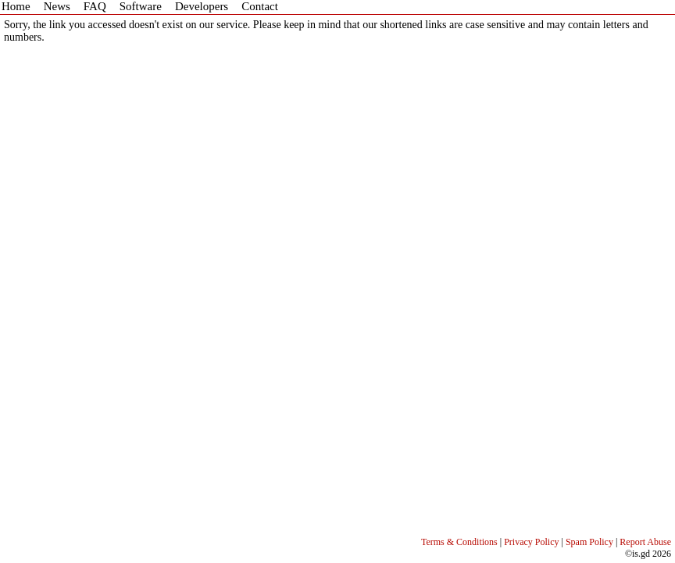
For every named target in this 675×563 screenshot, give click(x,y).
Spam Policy (589, 541)
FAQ (95, 6)
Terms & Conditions (459, 541)
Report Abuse (645, 541)
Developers (201, 6)
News (57, 6)
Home (16, 6)
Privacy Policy (531, 541)
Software (141, 6)
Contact (259, 6)
